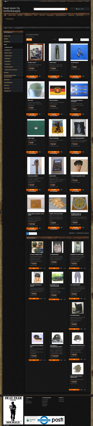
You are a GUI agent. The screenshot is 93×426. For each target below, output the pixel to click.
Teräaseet (7, 64)
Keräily (20, 15)
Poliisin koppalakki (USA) (78, 176)
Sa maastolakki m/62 (36, 254)
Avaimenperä (75, 62)
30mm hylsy (52, 62)
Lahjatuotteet (18, 28)
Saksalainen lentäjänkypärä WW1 (56, 346)
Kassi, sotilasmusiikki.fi (77, 138)
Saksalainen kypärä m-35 (77, 345)
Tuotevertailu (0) (30, 37)
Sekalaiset (7, 58)
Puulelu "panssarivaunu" (56, 213)
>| (35, 233)
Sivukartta (44, 402)
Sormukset (7, 61)
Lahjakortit (61, 399)
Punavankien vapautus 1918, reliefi (36, 214)
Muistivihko (52, 176)
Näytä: (76, 39)
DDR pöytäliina (53, 100)
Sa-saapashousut (75, 285)
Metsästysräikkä (33, 176)
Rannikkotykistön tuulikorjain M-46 (76, 214)
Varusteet (79, 15)
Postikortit (7, 50)
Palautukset (45, 401)
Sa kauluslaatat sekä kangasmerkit (10, 76)
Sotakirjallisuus (61, 15)
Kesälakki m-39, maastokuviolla (54, 285)
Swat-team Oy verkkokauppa (11, 9)
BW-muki (30, 100)
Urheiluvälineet (8, 67)
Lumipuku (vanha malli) (76, 254)
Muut (35, 15)
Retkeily (42, 15)
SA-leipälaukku (54, 254)
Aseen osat (12, 15)
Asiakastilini (45, 404)
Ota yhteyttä (45, 399)
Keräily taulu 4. (32, 62)
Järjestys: (54, 39)
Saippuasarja (8, 55)
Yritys (27, 399)
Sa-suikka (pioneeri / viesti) (36, 285)
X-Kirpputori (10, 19)
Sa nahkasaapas (74, 315)
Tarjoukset (61, 401)
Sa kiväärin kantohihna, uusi (36, 346)
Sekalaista (50, 15)
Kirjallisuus (28, 15)
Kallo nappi (31, 138)
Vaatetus (71, 15)
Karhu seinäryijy (54, 138)
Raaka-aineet (8, 53)
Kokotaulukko (29, 402)
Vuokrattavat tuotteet (10, 69)
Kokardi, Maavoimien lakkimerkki (76, 376)
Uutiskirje (44, 405)
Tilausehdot (28, 401)
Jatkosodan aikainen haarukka (77, 101)
